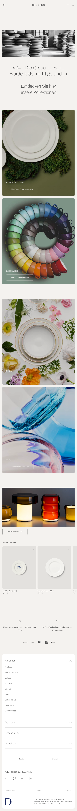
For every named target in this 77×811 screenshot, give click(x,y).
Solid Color (9, 683)
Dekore (8, 678)
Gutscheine (9, 705)
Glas (7, 694)
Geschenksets (10, 711)
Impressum (67, 790)
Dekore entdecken (18, 378)
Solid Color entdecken (20, 278)
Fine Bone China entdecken (22, 189)
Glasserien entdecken (20, 466)
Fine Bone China (11, 672)
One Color (9, 689)
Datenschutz (10, 790)
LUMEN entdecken (14, 532)
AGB (39, 790)
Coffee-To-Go (10, 700)
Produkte (8, 667)
